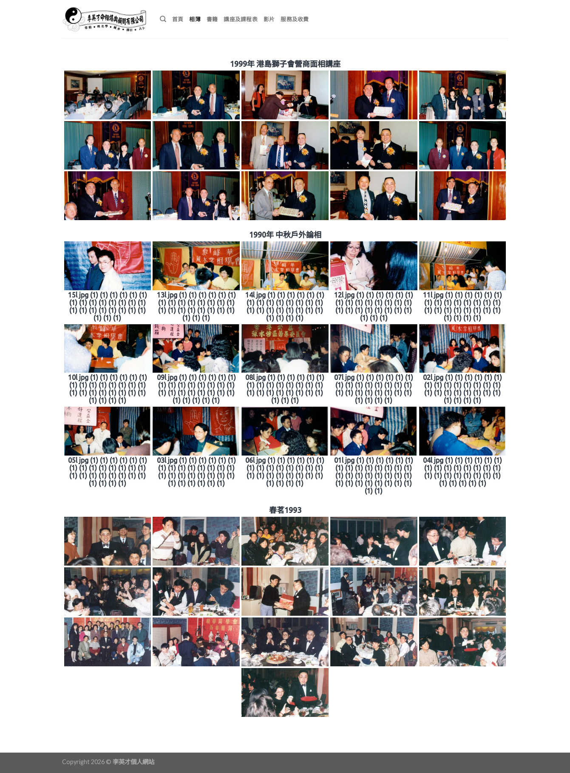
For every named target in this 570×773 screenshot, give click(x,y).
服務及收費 (295, 19)
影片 (269, 19)
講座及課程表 (241, 19)
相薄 (195, 19)
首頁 (178, 19)
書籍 (212, 19)
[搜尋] (163, 19)
